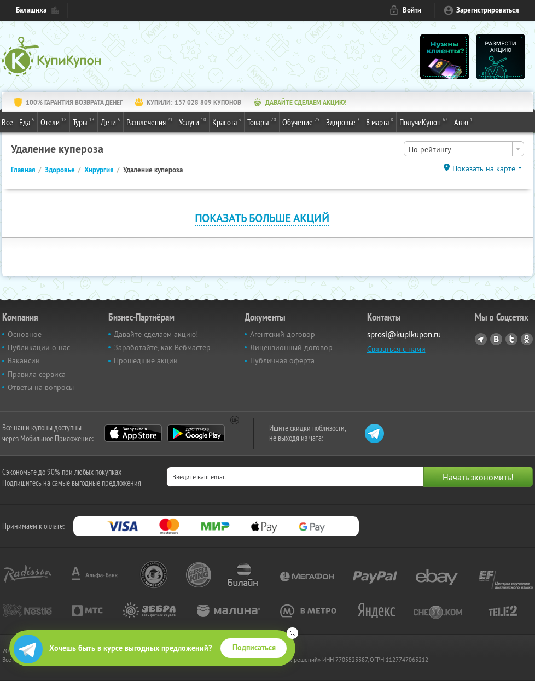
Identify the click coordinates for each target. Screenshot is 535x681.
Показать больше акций (262, 218)
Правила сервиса (37, 374)
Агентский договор (282, 334)
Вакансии (24, 360)
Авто (463, 121)
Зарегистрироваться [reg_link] (487, 10)
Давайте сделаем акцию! (156, 334)
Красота (226, 121)
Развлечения (149, 121)
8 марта (379, 121)
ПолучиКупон (423, 121)
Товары (261, 121)
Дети (110, 121)
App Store (133, 433)
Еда (26, 121)
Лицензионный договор (291, 347)
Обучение (301, 121)
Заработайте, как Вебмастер (162, 347)
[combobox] (464, 148)
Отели (53, 121)
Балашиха (31, 10)
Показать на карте (483, 168)
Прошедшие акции (146, 360)
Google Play (196, 433)
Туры (84, 121)
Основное (25, 334)
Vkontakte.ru (496, 339)
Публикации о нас (39, 347)
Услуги (192, 121)
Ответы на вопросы (41, 387)
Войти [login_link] (412, 10)
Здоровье (343, 121)
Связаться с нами (396, 349)
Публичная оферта (282, 360)
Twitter (511, 339)
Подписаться (254, 648)
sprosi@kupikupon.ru (404, 334)
